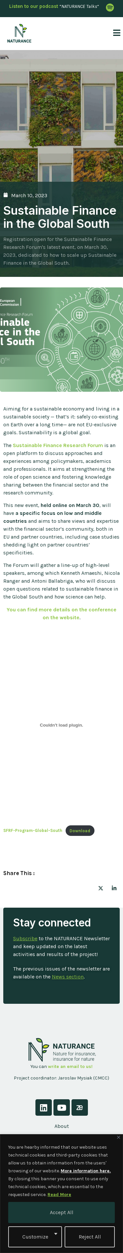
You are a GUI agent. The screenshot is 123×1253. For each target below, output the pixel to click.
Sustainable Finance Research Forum (58, 445)
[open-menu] (114, 33)
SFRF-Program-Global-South (32, 830)
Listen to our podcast (33, 6)
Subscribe (25, 938)
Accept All (61, 1212)
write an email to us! (70, 1066)
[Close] (118, 1137)
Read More (59, 1194)
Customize (35, 1237)
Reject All (90, 1237)
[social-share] (101, 888)
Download (80, 830)
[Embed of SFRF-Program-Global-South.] (61, 725)
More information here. (86, 1171)
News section (68, 976)
